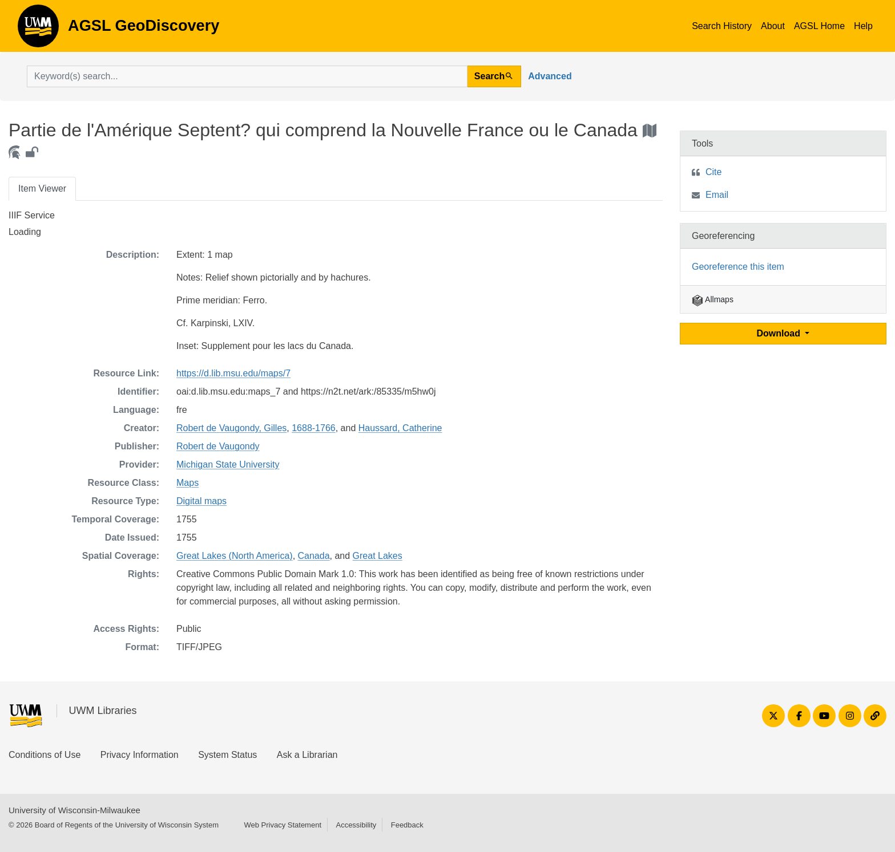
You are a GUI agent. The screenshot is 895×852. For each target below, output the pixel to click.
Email (716, 195)
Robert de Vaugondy (218, 446)
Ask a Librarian (307, 755)
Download (780, 333)
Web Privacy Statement (282, 825)
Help (863, 26)
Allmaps (712, 299)
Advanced (549, 76)
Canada (314, 556)
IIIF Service (32, 215)
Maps (187, 483)
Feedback (407, 825)
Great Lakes (377, 556)
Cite (713, 172)
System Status (227, 755)
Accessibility (356, 825)
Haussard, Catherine (400, 428)
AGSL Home (819, 26)
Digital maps (201, 501)
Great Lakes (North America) (234, 556)
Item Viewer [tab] (42, 188)
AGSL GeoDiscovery (38, 29)
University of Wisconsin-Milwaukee (74, 810)
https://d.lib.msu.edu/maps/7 (233, 373)
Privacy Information (139, 755)
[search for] (247, 76)
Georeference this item (738, 266)
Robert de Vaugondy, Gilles (231, 428)
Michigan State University (228, 464)
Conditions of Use (44, 755)
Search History (722, 26)
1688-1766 (314, 428)
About (773, 26)
